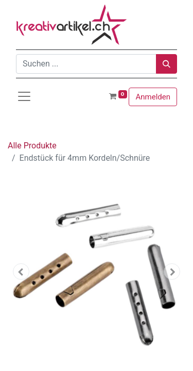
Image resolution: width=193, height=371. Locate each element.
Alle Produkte (32, 145)
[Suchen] (166, 64)
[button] (21, 271)
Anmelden (152, 97)
